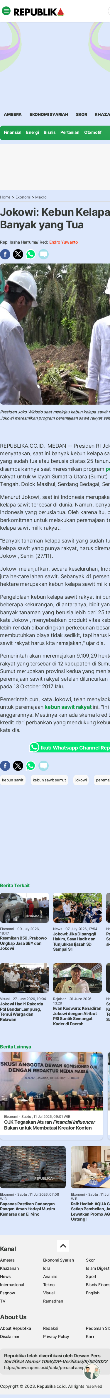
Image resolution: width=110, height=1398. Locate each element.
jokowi (81, 780)
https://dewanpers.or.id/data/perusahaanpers (47, 1367)
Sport (91, 1276)
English (92, 1292)
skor (81, 114)
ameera (13, 114)
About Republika (15, 1328)
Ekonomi (23, 197)
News (5, 1276)
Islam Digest (97, 1268)
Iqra (46, 1268)
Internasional (12, 1284)
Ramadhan (53, 1300)
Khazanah (9, 1268)
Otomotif (92, 132)
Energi (32, 132)
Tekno (49, 1284)
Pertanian (69, 132)
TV (3, 1300)
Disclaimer (9, 1336)
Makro (40, 197)
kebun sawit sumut (49, 780)
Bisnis (50, 132)
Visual (49, 1292)
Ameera (7, 1259)
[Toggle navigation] (6, 11)
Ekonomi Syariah (49, 114)
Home (5, 197)
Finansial (12, 132)
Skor (90, 1259)
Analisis (50, 1276)
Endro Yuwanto (63, 241)
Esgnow (7, 1292)
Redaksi (50, 1328)
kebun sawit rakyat (68, 707)
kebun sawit (12, 780)
